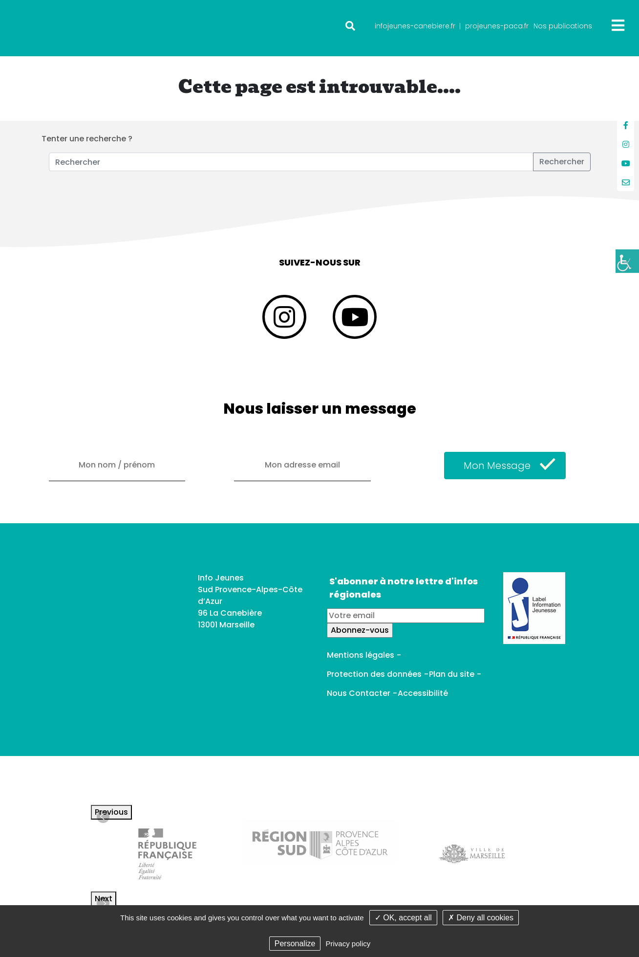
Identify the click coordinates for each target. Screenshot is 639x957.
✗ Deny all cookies (480, 917)
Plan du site (451, 674)
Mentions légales (360, 655)
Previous (111, 812)
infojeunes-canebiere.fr (415, 26)
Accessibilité (423, 693)
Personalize (295, 943)
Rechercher (561, 161)
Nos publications (562, 26)
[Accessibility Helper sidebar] (627, 261)
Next (103, 898)
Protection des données (374, 674)
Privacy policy (348, 943)
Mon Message (497, 465)
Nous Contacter (358, 693)
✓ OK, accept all (403, 917)
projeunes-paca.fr (497, 26)
